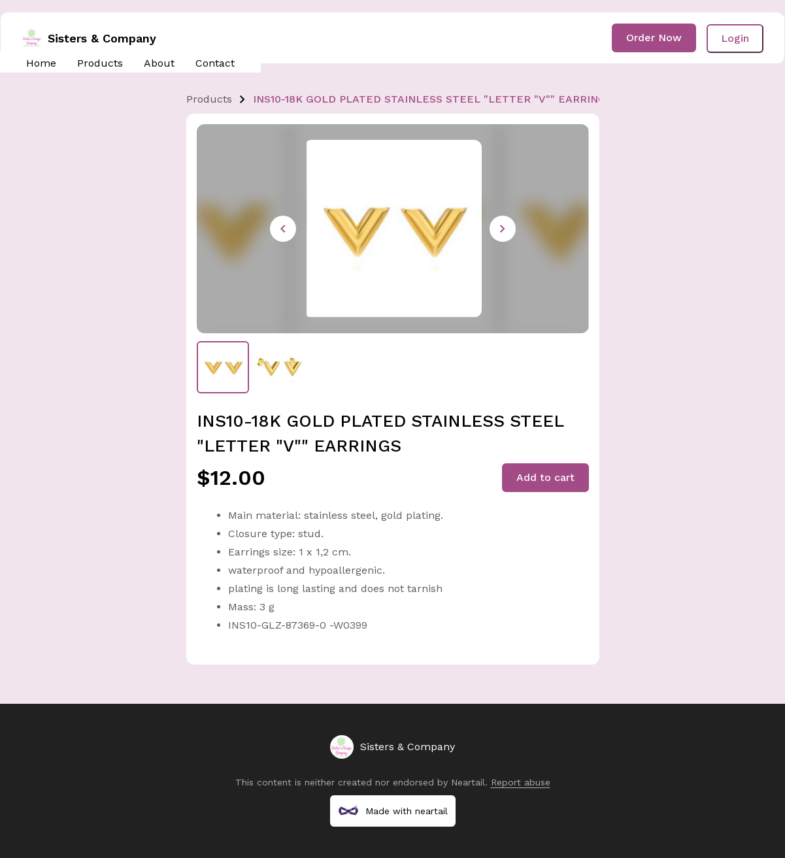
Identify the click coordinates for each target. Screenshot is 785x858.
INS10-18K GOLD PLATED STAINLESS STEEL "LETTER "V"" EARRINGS (432, 99)
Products (100, 63)
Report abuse (520, 782)
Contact (215, 63)
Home (41, 63)
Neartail (468, 782)
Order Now (654, 37)
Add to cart (545, 477)
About (159, 63)
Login (735, 38)
